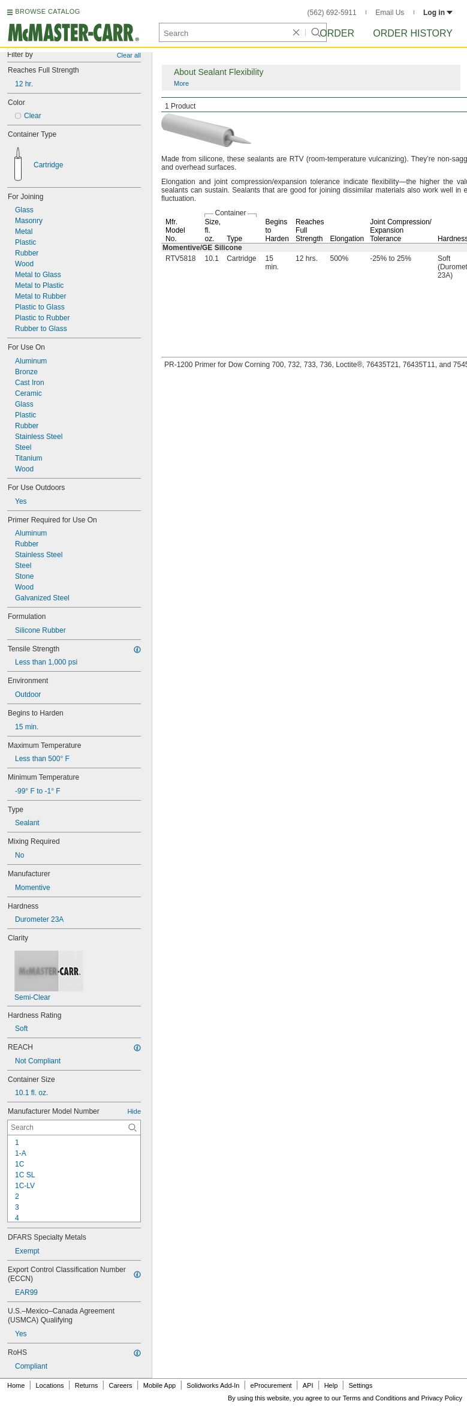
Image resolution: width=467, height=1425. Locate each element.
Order (337, 33)
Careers (120, 1385)
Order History (413, 33)
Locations (50, 1385)
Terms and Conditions (374, 1398)
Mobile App (159, 1385)
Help (331, 1385)
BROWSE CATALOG (47, 11)
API (308, 1385)
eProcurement (271, 1385)
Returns (86, 1385)
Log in (438, 12)
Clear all (129, 55)
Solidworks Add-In (212, 1385)
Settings (360, 1385)
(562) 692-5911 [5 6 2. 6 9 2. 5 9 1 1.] (332, 12)
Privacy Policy (441, 1398)
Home (16, 1385)
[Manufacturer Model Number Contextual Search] (74, 1127)
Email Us (389, 12)
